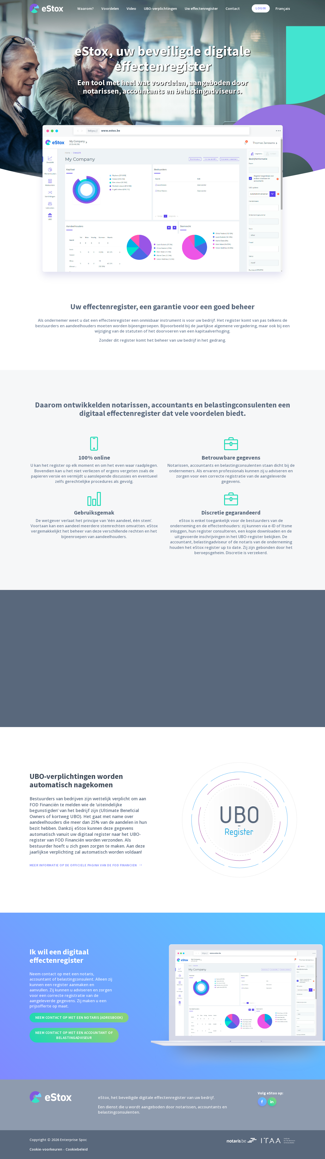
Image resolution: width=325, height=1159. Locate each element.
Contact (233, 8)
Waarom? (85, 8)
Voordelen (110, 8)
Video (131, 8)
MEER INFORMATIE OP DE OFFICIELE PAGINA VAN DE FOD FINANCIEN (83, 865)
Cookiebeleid (77, 1149)
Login (261, 8)
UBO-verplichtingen (160, 8)
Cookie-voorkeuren (46, 1149)
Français (283, 8)
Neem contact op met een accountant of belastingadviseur (74, 1035)
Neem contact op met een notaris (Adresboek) (79, 1017)
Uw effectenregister (201, 8)
